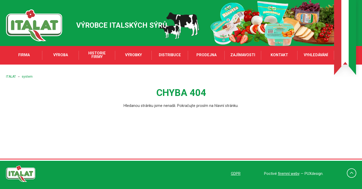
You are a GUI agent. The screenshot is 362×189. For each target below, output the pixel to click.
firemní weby (289, 173)
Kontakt (279, 55)
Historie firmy (97, 55)
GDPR (236, 173)
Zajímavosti (242, 55)
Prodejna (206, 55)
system (27, 76)
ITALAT (11, 76)
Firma (24, 55)
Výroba (60, 55)
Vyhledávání (316, 55)
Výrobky (133, 55)
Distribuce (170, 55)
